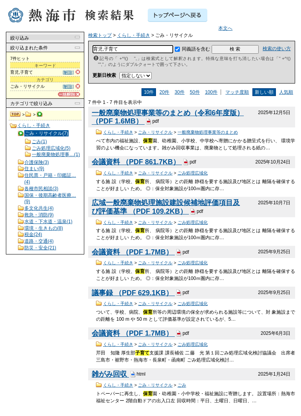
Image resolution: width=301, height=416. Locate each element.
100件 (211, 92)
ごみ (182, 385)
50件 (194, 92)
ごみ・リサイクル (155, 132)
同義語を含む (196, 49)
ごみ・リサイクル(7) (46, 133)
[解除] (68, 72)
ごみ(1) (39, 141)
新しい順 (264, 92)
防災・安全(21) (40, 248)
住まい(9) (34, 168)
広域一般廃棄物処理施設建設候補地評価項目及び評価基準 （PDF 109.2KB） (166, 207)
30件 (180, 92)
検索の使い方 (277, 48)
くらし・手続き (28, 114)
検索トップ (15, 114)
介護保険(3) (36, 162)
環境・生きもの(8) (43, 228)
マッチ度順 (237, 92)
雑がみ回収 (110, 374)
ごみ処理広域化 (193, 173)
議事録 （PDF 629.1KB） (133, 293)
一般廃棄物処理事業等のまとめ (208, 132)
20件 (164, 92)
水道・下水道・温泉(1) (48, 221)
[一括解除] (69, 94)
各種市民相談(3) (41, 188)
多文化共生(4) (39, 208)
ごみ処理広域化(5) (51, 148)
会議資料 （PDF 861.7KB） (137, 162)
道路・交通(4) (39, 241)
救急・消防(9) (39, 215)
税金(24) (33, 234)
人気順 (286, 92)
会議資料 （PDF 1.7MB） (133, 252)
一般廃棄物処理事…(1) (56, 154)
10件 (149, 92)
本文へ (225, 28)
